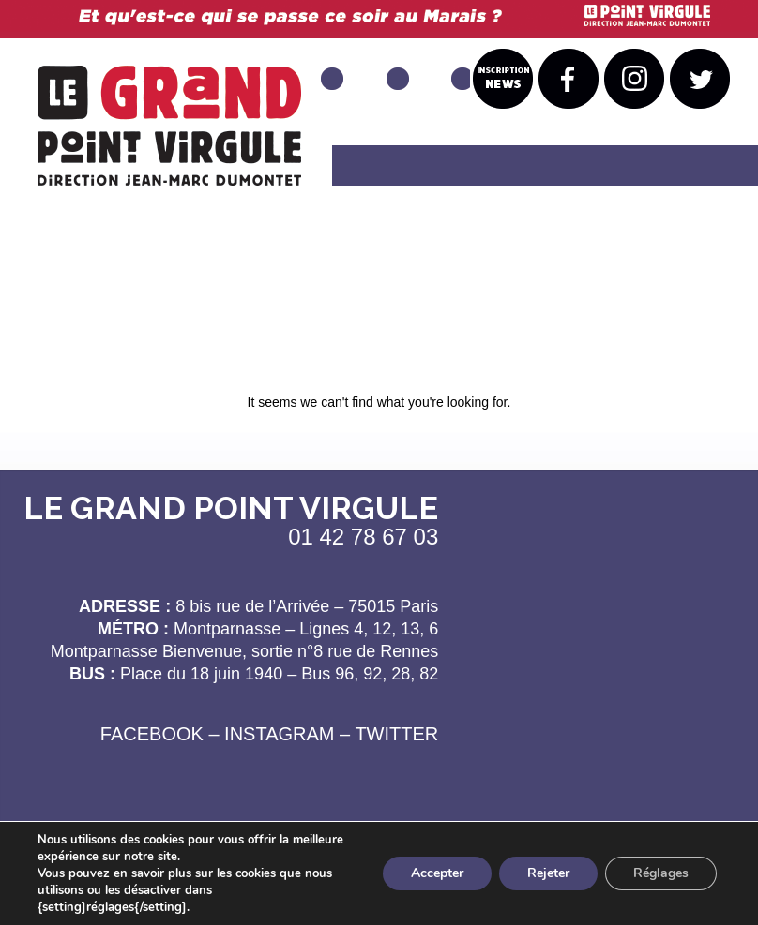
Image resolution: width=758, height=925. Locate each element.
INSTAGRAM (279, 734)
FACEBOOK (152, 734)
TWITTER (396, 734)
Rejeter (548, 873)
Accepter (437, 873)
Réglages (661, 873)
